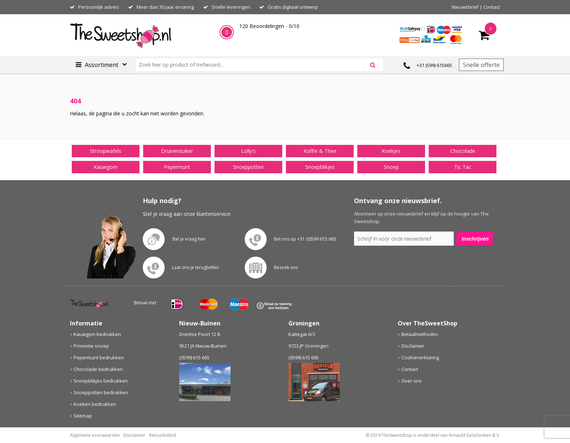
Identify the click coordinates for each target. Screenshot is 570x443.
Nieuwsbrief (465, 7)
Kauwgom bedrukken (97, 334)
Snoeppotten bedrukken (101, 392)
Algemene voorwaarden (95, 435)
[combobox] (252, 65)
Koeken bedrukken (95, 404)
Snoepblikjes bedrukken (101, 380)
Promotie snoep (91, 346)
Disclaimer (412, 346)
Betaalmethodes (419, 334)
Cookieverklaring (420, 357)
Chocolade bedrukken (98, 369)
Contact (491, 7)
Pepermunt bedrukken (99, 357)
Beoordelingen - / (269, 26)
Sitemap (83, 415)
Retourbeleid (162, 435)
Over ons (411, 380)
